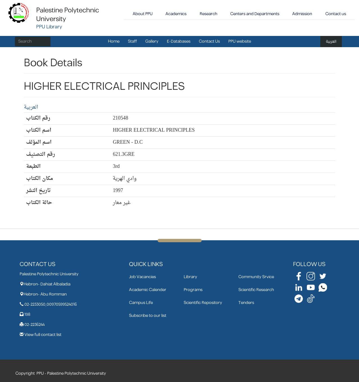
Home (113, 41)
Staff (132, 41)
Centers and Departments (254, 14)
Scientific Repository (203, 302)
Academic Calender (147, 290)
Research (208, 14)
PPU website (239, 41)
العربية (331, 41)
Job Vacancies (142, 277)
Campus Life (141, 302)
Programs (193, 290)
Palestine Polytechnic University (67, 14)
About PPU (143, 14)
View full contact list (42, 334)
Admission (302, 14)
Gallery (151, 41)
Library (190, 277)
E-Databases (178, 41)
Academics (176, 14)
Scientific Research (256, 290)
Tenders (246, 302)
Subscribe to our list (147, 315)
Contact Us (209, 41)
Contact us (335, 14)
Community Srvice (256, 277)
